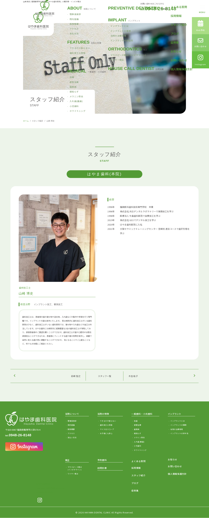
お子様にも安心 (106, 433)
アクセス (71, 433)
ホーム (26, 121)
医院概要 (71, 429)
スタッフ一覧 (104, 376)
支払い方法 (72, 437)
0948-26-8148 (158, 8)
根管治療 (137, 425)
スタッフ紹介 (37, 121)
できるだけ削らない (108, 421)
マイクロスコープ (107, 429)
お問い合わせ (175, 466)
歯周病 (136, 429)
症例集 (134, 490)
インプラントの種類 (178, 425)
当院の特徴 (103, 413)
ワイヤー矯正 (73, 474)
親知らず (137, 433)
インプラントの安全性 (179, 433)
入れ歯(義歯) (139, 442)
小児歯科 (137, 446)
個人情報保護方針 (177, 473)
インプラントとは (177, 421)
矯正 (67, 460)
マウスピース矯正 (78, 468)
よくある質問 (138, 461)
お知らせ (172, 459)
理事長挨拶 (72, 421)
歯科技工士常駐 (106, 425)
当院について (72, 413)
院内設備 (71, 425)
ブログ (134, 483)
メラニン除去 (139, 437)
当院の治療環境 (176, 429)
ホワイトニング (140, 450)
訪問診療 (102, 468)
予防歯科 (102, 460)
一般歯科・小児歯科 (141, 413)
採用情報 (136, 467)
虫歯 (136, 421)
